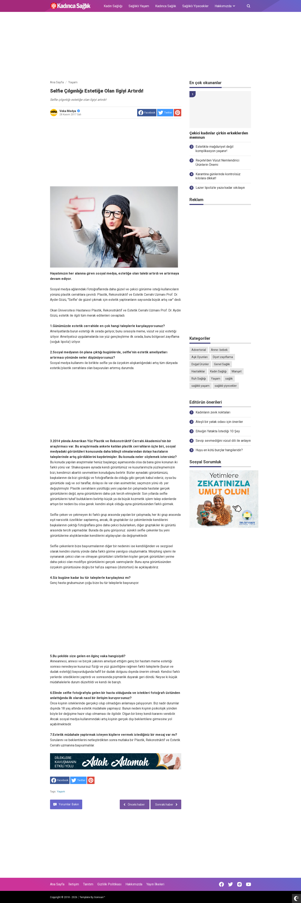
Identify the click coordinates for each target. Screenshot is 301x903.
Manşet (237, 371)
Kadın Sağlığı (113, 6)
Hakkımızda (133, 884)
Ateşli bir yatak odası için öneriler (219, 422)
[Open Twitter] (230, 884)
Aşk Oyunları (200, 357)
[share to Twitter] (165, 112)
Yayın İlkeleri (155, 884)
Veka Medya (69, 111)
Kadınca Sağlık (165, 6)
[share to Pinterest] (177, 112)
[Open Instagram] (239, 884)
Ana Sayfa (57, 884)
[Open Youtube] (248, 884)
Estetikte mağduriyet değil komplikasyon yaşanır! (214, 149)
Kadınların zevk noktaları (213, 412)
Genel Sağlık (222, 364)
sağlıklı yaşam (201, 385)
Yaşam (61, 791)
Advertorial (199, 349)
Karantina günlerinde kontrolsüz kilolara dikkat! (218, 176)
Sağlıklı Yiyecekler (195, 6)
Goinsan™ (99, 897)
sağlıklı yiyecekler (226, 385)
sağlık (229, 378)
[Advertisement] (150, 47)
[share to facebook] (146, 112)
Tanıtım (88, 884)
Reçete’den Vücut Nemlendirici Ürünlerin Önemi (217, 162)
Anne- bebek (219, 349)
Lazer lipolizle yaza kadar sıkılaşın (220, 188)
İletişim (73, 884)
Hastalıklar (198, 371)
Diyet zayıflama (223, 357)
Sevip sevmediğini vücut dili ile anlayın (223, 441)
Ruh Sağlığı (199, 378)
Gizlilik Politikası (109, 884)
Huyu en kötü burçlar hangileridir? (219, 450)
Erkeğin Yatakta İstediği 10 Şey (218, 431)
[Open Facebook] (221, 884)
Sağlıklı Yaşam (139, 6)
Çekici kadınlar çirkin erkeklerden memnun (218, 135)
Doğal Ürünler (200, 364)
